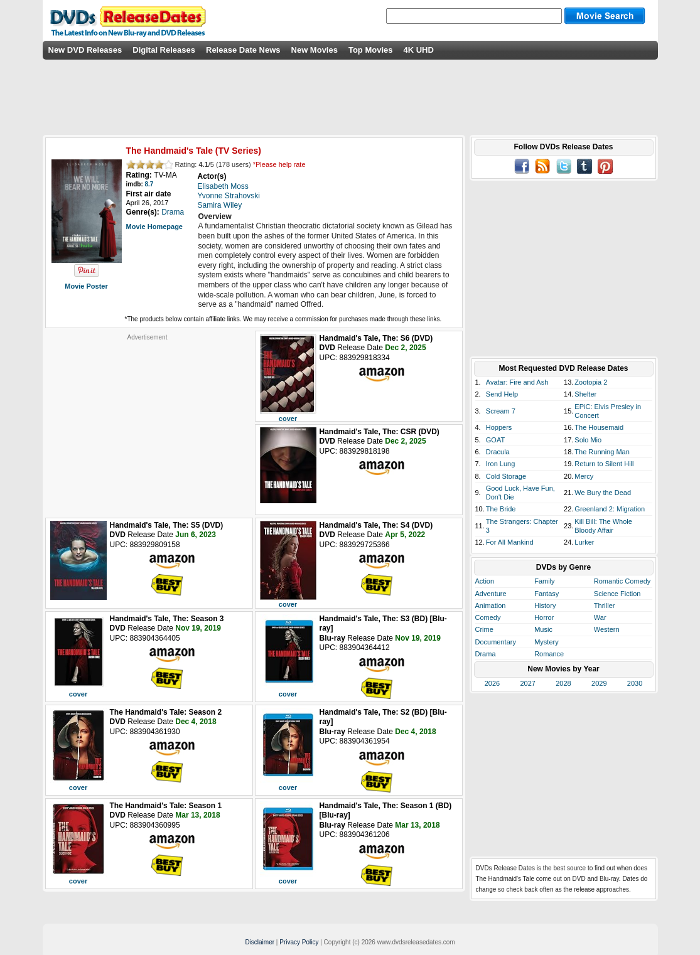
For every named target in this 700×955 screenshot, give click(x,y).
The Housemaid (598, 427)
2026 (492, 683)
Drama (485, 654)
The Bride (501, 509)
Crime (484, 629)
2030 (634, 683)
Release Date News (243, 50)
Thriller (604, 605)
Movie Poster (86, 286)
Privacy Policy (298, 942)
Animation (490, 605)
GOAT (495, 440)
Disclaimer (259, 942)
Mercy (583, 476)
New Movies (314, 50)
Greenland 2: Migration (609, 509)
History (545, 605)
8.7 (149, 184)
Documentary (495, 642)
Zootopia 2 (590, 382)
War (600, 617)
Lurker (584, 542)
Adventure (491, 593)
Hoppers (499, 427)
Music (543, 629)
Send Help (502, 394)
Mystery (546, 642)
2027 (527, 683)
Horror (544, 617)
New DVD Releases (85, 50)
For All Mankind (510, 542)
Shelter (585, 394)
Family (544, 581)
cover (288, 418)
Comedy (488, 617)
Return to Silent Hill (603, 463)
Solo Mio (587, 440)
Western (607, 629)
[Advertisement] (147, 419)
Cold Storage (506, 476)
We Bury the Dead (602, 492)
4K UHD (418, 50)
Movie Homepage (154, 226)
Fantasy (546, 593)
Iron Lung (500, 463)
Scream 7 (500, 411)
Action (485, 581)
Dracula (498, 452)
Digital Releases (163, 50)
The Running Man (601, 452)
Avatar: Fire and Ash (517, 382)
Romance (549, 654)
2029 (598, 683)
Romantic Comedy (622, 581)
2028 (563, 683)
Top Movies (370, 50)
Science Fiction (617, 593)
